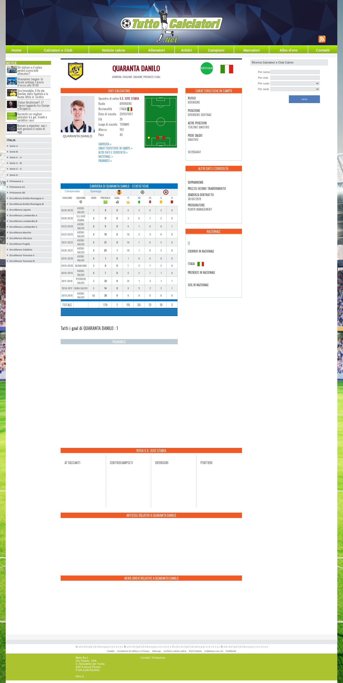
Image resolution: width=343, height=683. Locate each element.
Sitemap (156, 651)
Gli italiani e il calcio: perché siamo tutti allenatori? (29, 70)
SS (150, 198)
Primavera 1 (16, 181)
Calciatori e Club (58, 50)
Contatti (323, 50)
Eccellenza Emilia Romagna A (27, 198)
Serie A (14, 146)
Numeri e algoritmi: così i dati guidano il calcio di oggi (32, 128)
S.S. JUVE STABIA (129, 98)
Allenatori (156, 50)
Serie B (14, 151)
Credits (111, 651)
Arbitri (186, 50)
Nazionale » (105, 156)
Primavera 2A (17, 187)
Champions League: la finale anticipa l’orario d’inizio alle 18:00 (30, 82)
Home (16, 50)
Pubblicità (231, 651)
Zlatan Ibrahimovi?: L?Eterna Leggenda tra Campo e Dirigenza (33, 105)
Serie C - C (16, 169)
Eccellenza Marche (20, 232)
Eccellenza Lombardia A (23, 215)
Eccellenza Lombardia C (23, 227)
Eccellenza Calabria (21, 249)
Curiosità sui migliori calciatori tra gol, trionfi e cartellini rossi (32, 117)
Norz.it (80, 676)
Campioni (216, 50)
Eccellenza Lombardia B (23, 221)
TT (128, 198)
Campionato (72, 191)
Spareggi (95, 191)
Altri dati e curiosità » (113, 152)
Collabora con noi (213, 651)
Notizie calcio (113, 50)
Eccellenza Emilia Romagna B (27, 204)
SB (139, 198)
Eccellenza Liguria (20, 210)
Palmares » (105, 161)
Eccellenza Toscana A (22, 255)
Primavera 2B (17, 192)
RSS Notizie (195, 651)
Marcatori (251, 50)
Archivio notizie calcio (174, 651)
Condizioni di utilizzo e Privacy (133, 651)
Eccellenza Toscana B (22, 261)
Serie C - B (16, 163)
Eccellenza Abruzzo (21, 238)
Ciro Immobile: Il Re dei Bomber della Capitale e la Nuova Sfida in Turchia (32, 93)
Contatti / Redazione (153, 657)
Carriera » (104, 144)
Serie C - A (16, 157)
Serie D (14, 175)
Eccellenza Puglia (20, 244)
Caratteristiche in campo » (115, 148)
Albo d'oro (288, 50)
